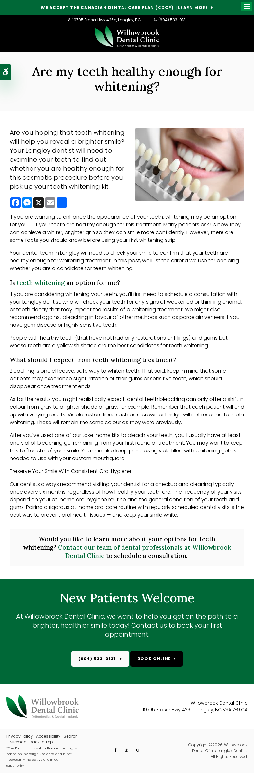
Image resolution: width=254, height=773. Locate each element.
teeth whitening (41, 282)
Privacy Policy (19, 736)
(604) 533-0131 (172, 20)
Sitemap (18, 742)
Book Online (154, 658)
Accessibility (48, 736)
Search (71, 736)
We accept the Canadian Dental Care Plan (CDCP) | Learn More (124, 7)
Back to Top (41, 742)
